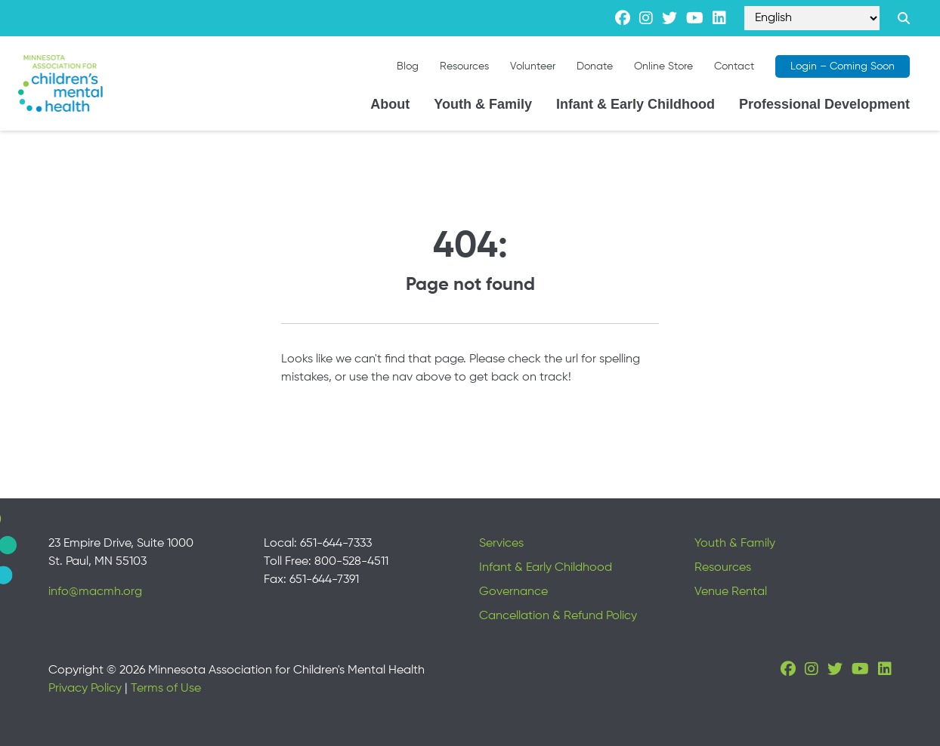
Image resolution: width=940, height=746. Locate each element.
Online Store (663, 66)
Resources (464, 66)
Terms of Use (166, 689)
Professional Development (824, 104)
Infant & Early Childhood (635, 104)
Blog (408, 66)
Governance (513, 592)
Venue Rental (730, 592)
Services (501, 544)
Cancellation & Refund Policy (558, 616)
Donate (595, 66)
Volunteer (532, 66)
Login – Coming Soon (842, 66)
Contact (734, 66)
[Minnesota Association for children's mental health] (60, 83)
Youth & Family (483, 104)
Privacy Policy (85, 689)
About (390, 104)
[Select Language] (812, 18)
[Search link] (904, 18)
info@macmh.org (95, 592)
